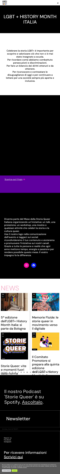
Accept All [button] (14, 470)
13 (37, 372)
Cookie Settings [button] (6, 470)
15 (43, 372)
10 (27, 372)
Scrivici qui (13, 456)
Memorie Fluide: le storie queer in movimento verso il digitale (45, 323)
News (3, 310)
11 (30, 372)
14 (40, 372)
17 (50, 372)
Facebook (7, 440)
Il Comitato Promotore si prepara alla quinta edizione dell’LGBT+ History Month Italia (45, 366)
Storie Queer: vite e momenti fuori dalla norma (13, 369)
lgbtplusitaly (6, 332)
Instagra (7, 442)
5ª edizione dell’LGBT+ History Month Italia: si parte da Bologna (14, 323)
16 (47, 372)
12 (33, 372)
